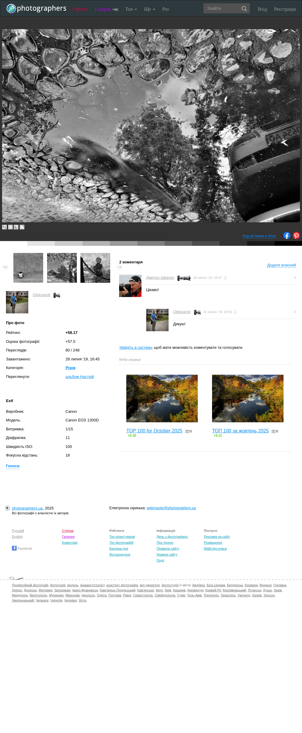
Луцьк (267, 590)
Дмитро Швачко (160, 277)
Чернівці (70, 600)
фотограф (57, 585)
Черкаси (42, 600)
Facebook (22, 548)
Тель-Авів (194, 595)
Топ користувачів (122, 536)
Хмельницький (23, 600)
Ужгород (244, 595)
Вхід (262, 9)
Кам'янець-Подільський (117, 590)
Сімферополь (165, 595)
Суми (181, 595)
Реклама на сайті (217, 536)
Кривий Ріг (213, 590)
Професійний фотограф (30, 585)
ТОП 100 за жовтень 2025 (240, 430)
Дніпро (17, 590)
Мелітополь (38, 595)
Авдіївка (198, 585)
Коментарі (69, 542)
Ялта (82, 600)
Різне (71, 367)
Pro (165, 9)
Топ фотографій (121, 542)
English (17, 536)
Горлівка (279, 585)
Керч (159, 590)
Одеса (101, 595)
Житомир (45, 590)
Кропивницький (234, 590)
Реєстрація (285, 9)
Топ (131, 9)
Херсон (269, 595)
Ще (149, 9)
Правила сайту (168, 548)
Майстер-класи (215, 548)
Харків (257, 595)
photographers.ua (27, 508)
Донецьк (30, 590)
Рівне (127, 595)
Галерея (106, 9)
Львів (278, 590)
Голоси (12, 466)
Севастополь (143, 595)
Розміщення (213, 542)
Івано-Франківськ (85, 590)
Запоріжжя (62, 590)
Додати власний (281, 265)
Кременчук (195, 590)
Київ (168, 590)
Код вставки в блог (259, 236)
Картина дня (118, 548)
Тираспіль (228, 595)
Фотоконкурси (119, 554)
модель (73, 585)
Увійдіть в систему (135, 347)
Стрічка (80, 9)
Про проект (165, 542)
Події (160, 560)
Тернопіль (211, 595)
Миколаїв (73, 595)
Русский (18, 530)
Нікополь (88, 595)
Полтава (114, 595)
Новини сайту (167, 554)
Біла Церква (216, 585)
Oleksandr (41, 295)
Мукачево (56, 595)
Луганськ (254, 590)
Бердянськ (235, 585)
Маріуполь (20, 595)
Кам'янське (145, 590)
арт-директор (150, 585)
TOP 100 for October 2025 (154, 430)
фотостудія (170, 585)
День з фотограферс (172, 536)
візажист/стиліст (92, 585)
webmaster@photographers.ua (171, 508)
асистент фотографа (122, 585)
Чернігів (56, 600)
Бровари (251, 585)
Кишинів (179, 590)
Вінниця (266, 585)
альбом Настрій (80, 376)
